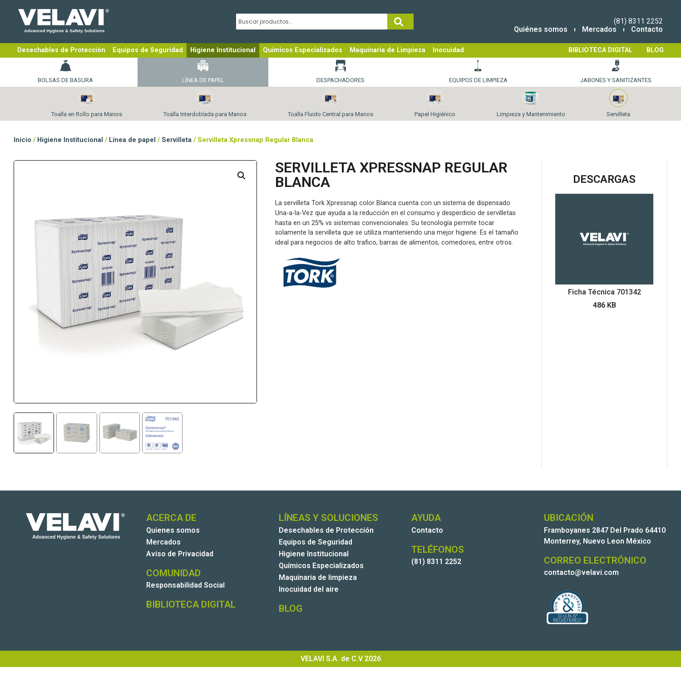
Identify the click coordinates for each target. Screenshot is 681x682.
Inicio (22, 140)
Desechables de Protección (61, 50)
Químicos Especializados (302, 50)
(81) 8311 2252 (638, 21)
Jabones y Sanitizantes (615, 71)
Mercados (599, 29)
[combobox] (311, 21)
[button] (241, 175)
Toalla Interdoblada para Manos (205, 103)
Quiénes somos (541, 29)
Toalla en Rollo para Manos (86, 103)
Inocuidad (448, 50)
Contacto (647, 29)
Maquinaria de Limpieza (387, 50)
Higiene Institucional (223, 50)
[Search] (400, 21)
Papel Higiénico (435, 103)
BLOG (655, 50)
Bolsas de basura (65, 71)
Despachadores (340, 71)
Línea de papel (203, 71)
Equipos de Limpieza (478, 71)
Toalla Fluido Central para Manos (330, 103)
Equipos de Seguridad (148, 50)
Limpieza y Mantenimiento (531, 103)
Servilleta (618, 103)
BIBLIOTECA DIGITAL (600, 50)
